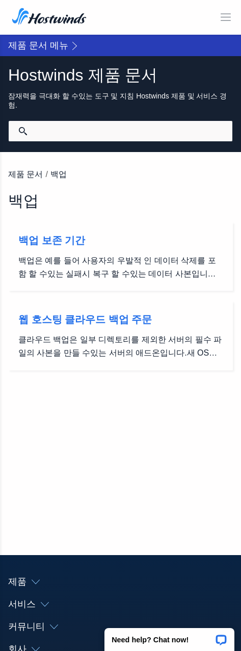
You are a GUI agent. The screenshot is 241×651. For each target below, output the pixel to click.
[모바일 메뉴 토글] (226, 17)
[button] (169, 636)
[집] (49, 17)
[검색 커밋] (23, 131)
